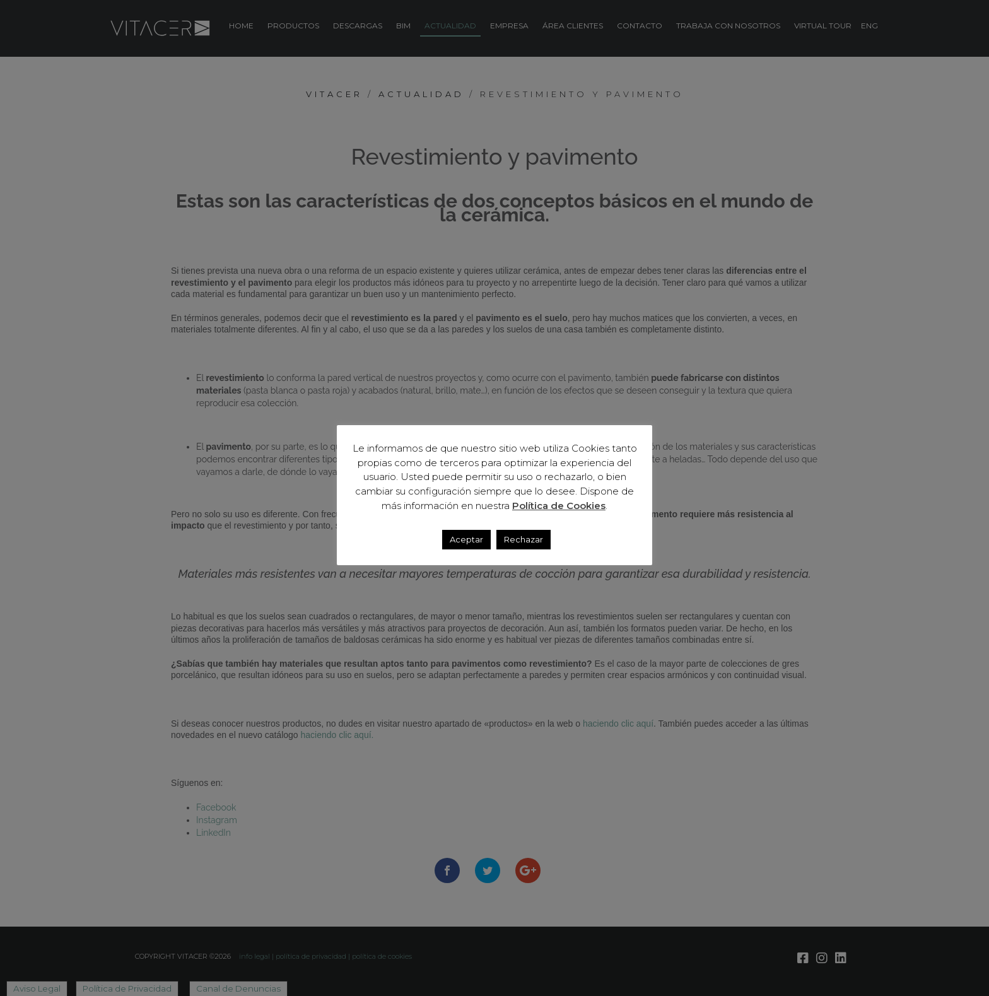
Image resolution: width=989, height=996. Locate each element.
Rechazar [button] (523, 539)
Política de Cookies (559, 506)
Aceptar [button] (466, 539)
